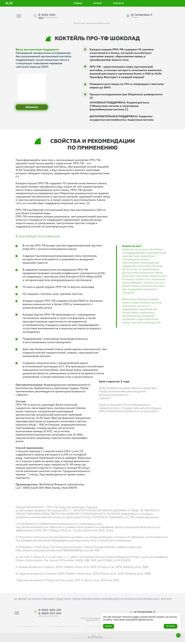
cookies (135, 617)
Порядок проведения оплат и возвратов (63, 626)
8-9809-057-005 (50, 613)
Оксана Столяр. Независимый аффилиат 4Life (91, 23)
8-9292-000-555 (50, 610)
